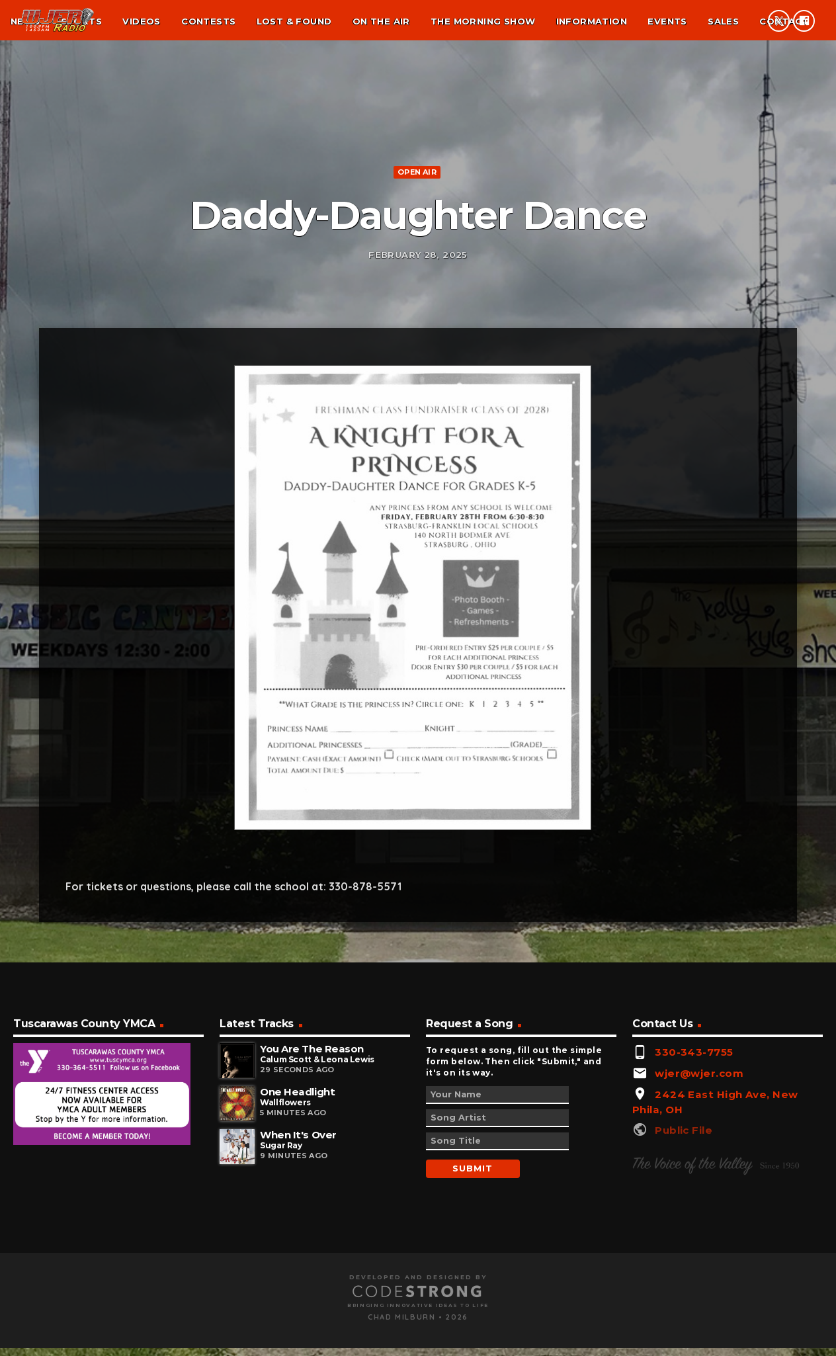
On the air (381, 21)
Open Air (417, 343)
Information (591, 21)
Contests (208, 21)
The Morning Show (483, 21)
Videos (141, 21)
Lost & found (294, 21)
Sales (723, 21)
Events (667, 21)
